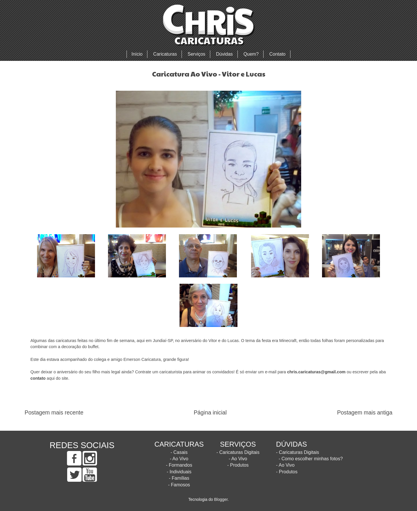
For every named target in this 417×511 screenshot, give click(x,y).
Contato (277, 54)
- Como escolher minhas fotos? (311, 458)
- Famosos (179, 484)
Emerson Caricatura (142, 359)
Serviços (196, 54)
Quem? (251, 54)
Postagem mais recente (54, 413)
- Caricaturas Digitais (237, 452)
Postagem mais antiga (364, 413)
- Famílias (179, 478)
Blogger (221, 499)
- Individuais (179, 471)
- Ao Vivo (179, 458)
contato (37, 378)
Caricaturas (165, 54)
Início (136, 54)
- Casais (179, 452)
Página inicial (210, 413)
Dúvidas (224, 54)
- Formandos (179, 465)
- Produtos (238, 465)
